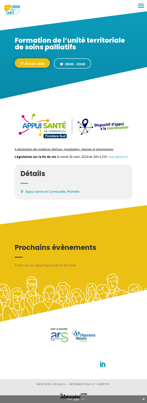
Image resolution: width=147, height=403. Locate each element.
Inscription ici (118, 157)
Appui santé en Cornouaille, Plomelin (52, 191)
